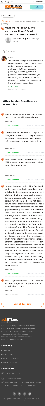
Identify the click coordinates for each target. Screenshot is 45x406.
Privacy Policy (7, 354)
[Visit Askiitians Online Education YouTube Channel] (29, 393)
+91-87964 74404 (36, 2)
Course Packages (9, 362)
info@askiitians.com (11, 378)
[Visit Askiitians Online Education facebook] (14, 393)
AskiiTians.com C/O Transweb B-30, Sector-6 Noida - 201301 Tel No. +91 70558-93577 (21, 384)
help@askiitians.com (9, 2)
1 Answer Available (12, 126)
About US (5, 350)
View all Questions (22, 304)
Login (37, 7)
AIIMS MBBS (8, 21)
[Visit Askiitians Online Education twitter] (19, 393)
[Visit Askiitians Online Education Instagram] (24, 393)
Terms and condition (10, 358)
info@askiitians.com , (12, 398)
